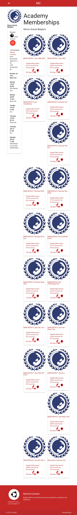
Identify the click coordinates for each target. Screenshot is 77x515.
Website (12, 52)
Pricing (69, 512)
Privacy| (64, 512)
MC (38, 3)
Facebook (13, 54)
